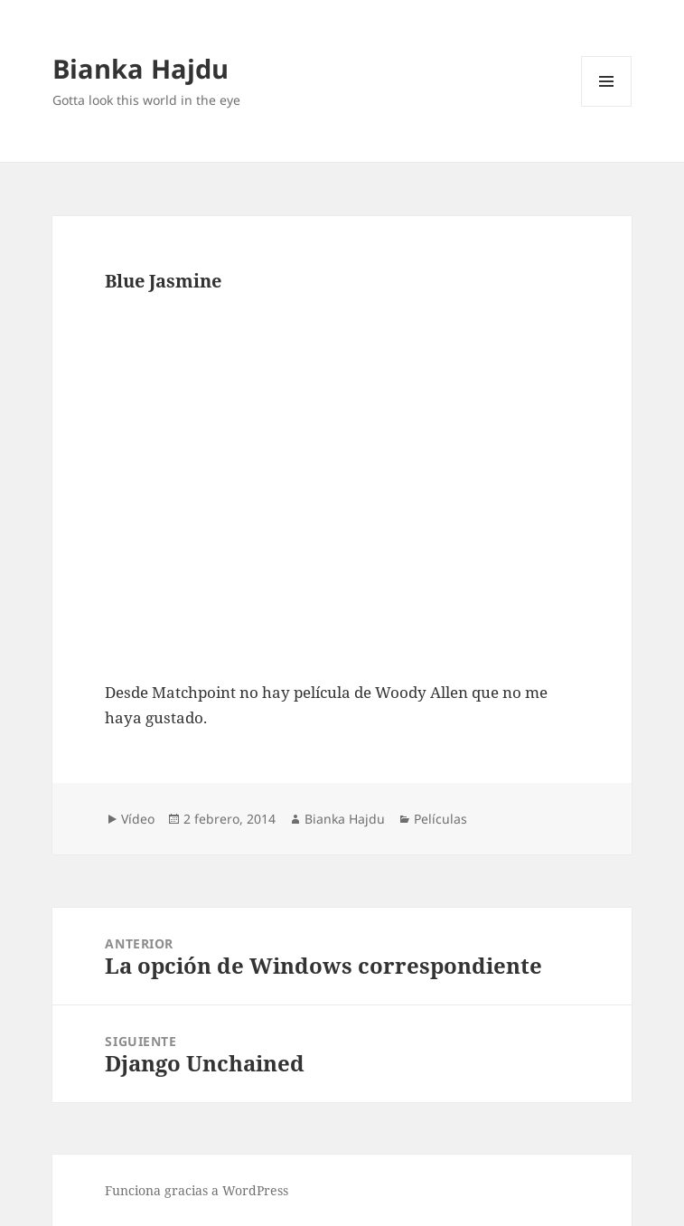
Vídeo (138, 818)
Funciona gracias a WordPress (196, 1190)
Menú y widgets (607, 106)
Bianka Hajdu (140, 68)
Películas (440, 818)
